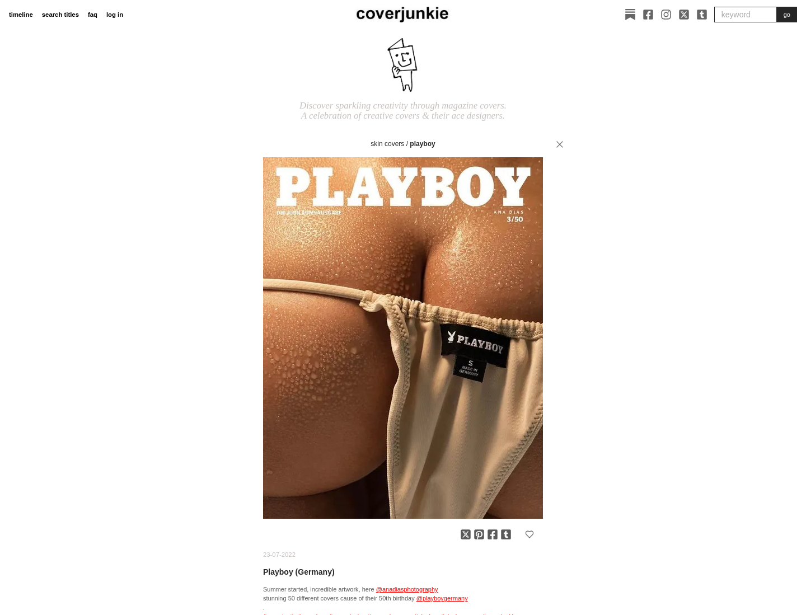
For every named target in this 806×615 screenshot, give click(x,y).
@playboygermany (442, 598)
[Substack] (630, 14)
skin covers (387, 144)
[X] (684, 14)
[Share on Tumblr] (506, 534)
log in (114, 14)
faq (92, 14)
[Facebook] (648, 14)
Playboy (422, 144)
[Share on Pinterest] (479, 534)
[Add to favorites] (529, 534)
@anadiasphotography (407, 589)
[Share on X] (465, 534)
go (787, 14)
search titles (60, 14)
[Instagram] (666, 14)
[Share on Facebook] (492, 534)
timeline (21, 14)
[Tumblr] (701, 14)
